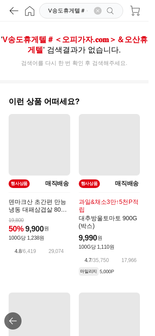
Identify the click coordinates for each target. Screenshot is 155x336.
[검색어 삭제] (98, 10)
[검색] (68, 10)
